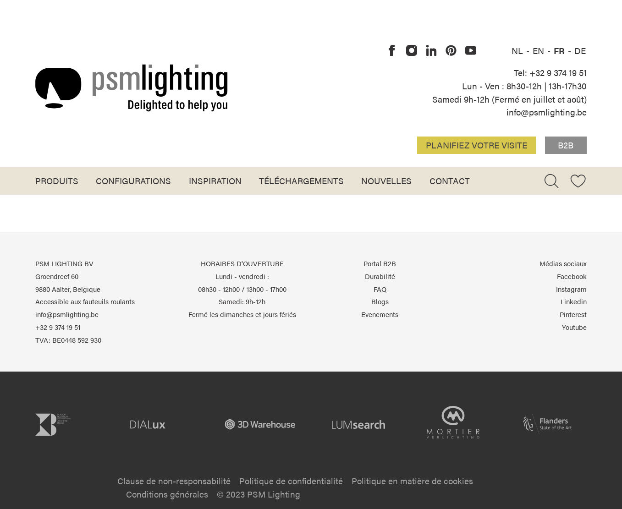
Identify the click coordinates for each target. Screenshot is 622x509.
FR (560, 50)
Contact (449, 180)
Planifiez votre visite (476, 144)
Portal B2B (379, 263)
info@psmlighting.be (546, 111)
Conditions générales (167, 493)
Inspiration (215, 180)
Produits (56, 180)
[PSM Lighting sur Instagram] (411, 51)
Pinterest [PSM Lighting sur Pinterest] (573, 314)
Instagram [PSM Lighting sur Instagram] (571, 289)
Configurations (133, 180)
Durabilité (380, 276)
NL (518, 50)
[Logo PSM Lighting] (131, 87)
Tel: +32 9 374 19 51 (550, 72)
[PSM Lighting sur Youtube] (471, 51)
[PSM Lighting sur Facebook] (392, 51)
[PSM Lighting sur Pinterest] (451, 51)
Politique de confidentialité (291, 480)
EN (539, 50)
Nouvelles (386, 180)
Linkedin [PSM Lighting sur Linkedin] (574, 301)
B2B (565, 144)
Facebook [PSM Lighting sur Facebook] (572, 276)
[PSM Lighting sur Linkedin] (431, 51)
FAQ (380, 289)
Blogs (380, 301)
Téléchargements (301, 180)
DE (580, 50)
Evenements (379, 314)
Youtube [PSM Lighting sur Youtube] (574, 327)
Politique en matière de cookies (412, 480)
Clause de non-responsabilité (174, 480)
